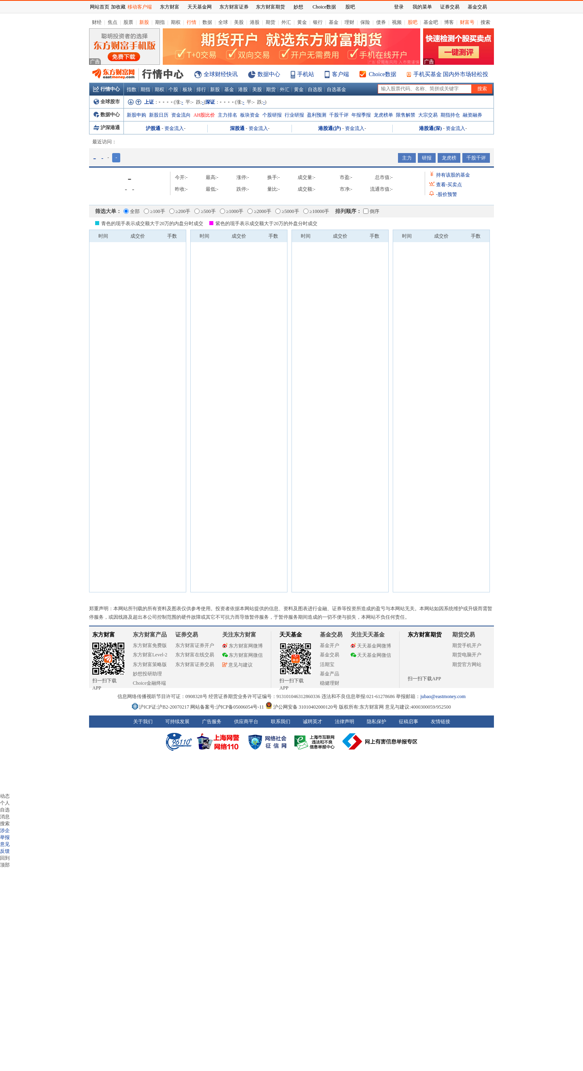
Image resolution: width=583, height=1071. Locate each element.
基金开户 (329, 645)
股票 (128, 22)
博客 (449, 22)
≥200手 (180, 211)
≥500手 (205, 211)
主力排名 (227, 115)
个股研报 (272, 115)
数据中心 (268, 74)
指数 (131, 89)
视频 (397, 22)
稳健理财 (329, 683)
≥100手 (154, 211)
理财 (349, 22)
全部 (131, 211)
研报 (427, 158)
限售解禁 (405, 115)
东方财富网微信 (242, 655)
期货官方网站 (466, 664)
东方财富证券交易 (194, 664)
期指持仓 (450, 115)
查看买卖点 (449, 184)
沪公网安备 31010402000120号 (301, 707)
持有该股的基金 (453, 175)
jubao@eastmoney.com (443, 696)
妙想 (298, 7)
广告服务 (211, 721)
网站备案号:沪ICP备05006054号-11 (227, 707)
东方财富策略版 (150, 664)
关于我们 (143, 721)
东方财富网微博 (242, 646)
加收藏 (118, 7)
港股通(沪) (329, 128)
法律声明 (344, 721)
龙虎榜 (449, 158)
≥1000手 (232, 211)
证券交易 (450, 7)
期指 (160, 22)
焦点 (112, 22)
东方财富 (103, 635)
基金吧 (430, 22)
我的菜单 (422, 7)
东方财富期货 (425, 635)
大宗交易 (428, 115)
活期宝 (327, 664)
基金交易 (329, 655)
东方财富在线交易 (194, 655)
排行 (201, 89)
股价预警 (446, 194)
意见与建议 (237, 665)
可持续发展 (177, 721)
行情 (191, 22)
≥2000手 (259, 211)
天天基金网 (199, 7)
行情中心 (106, 89)
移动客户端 (140, 7)
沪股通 (153, 128)
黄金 (302, 22)
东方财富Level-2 (150, 655)
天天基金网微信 (371, 655)
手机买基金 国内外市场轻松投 (451, 74)
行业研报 (294, 115)
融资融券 (472, 115)
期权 (176, 22)
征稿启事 (408, 721)
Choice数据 (382, 74)
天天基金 (290, 635)
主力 (407, 158)
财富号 (467, 22)
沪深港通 (107, 127)
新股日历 (158, 115)
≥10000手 (316, 211)
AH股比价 (204, 115)
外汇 (286, 22)
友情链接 (440, 721)
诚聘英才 (312, 721)
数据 (207, 22)
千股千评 (339, 115)
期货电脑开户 (466, 655)
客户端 (340, 74)
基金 (333, 22)
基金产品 (329, 674)
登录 (399, 7)
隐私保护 (376, 721)
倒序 (371, 211)
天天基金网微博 (371, 646)
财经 (97, 22)
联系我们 (280, 721)
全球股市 (107, 101)
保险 (365, 22)
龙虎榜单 (383, 115)
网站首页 (99, 7)
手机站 (305, 74)
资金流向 (181, 115)
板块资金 (250, 115)
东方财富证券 (234, 7)
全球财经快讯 (221, 74)
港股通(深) (430, 128)
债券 (381, 22)
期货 (270, 22)
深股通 (237, 128)
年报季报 (361, 115)
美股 (239, 22)
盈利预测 (316, 115)
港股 (255, 22)
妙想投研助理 (147, 674)
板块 (187, 89)
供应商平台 (246, 721)
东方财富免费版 (150, 645)
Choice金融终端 (149, 683)
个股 (173, 89)
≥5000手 (287, 211)
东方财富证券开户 (194, 645)
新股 (144, 22)
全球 (223, 22)
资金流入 (174, 128)
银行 (318, 22)
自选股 (315, 89)
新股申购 (136, 115)
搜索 (485, 22)
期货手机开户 (466, 645)
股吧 (412, 22)
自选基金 (336, 89)
